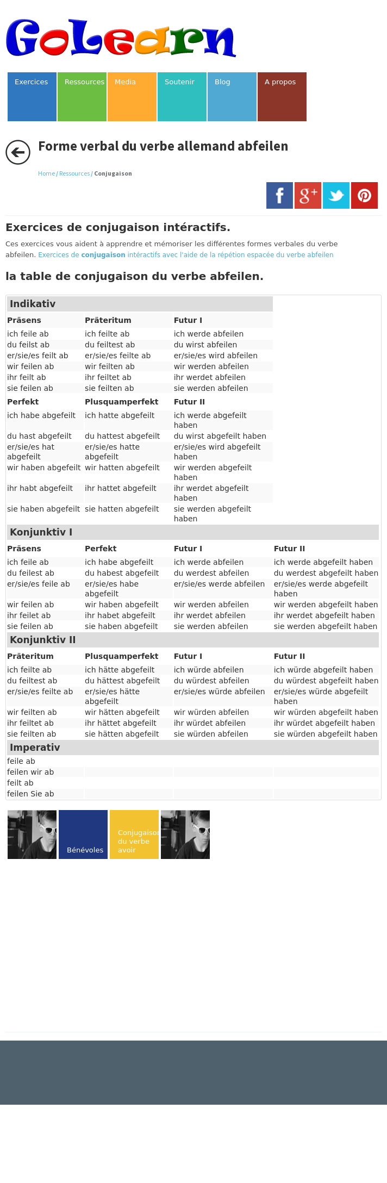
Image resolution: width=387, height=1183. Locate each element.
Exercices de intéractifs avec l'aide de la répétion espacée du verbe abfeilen (185, 255)
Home (46, 173)
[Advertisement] (96, 946)
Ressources (74, 173)
